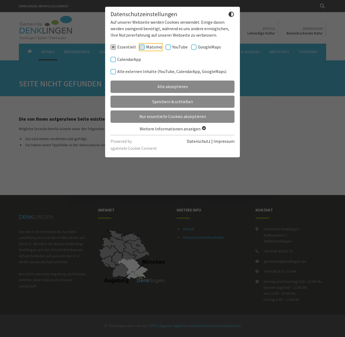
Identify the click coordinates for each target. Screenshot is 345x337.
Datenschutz (199, 141)
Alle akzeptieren (172, 86)
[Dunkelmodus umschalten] (231, 15)
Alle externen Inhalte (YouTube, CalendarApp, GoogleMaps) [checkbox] (171, 71)
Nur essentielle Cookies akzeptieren (172, 116)
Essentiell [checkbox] (126, 47)
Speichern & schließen (172, 101)
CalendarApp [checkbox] (129, 59)
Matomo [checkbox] (154, 47)
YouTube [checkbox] (180, 47)
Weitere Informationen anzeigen (172, 128)
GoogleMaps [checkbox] (209, 47)
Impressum (223, 141)
